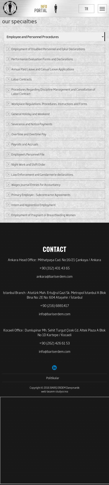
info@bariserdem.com (54, 313)
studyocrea (61, 391)
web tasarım (48, 391)
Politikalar (52, 378)
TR (86, 8)
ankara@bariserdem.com (54, 276)
